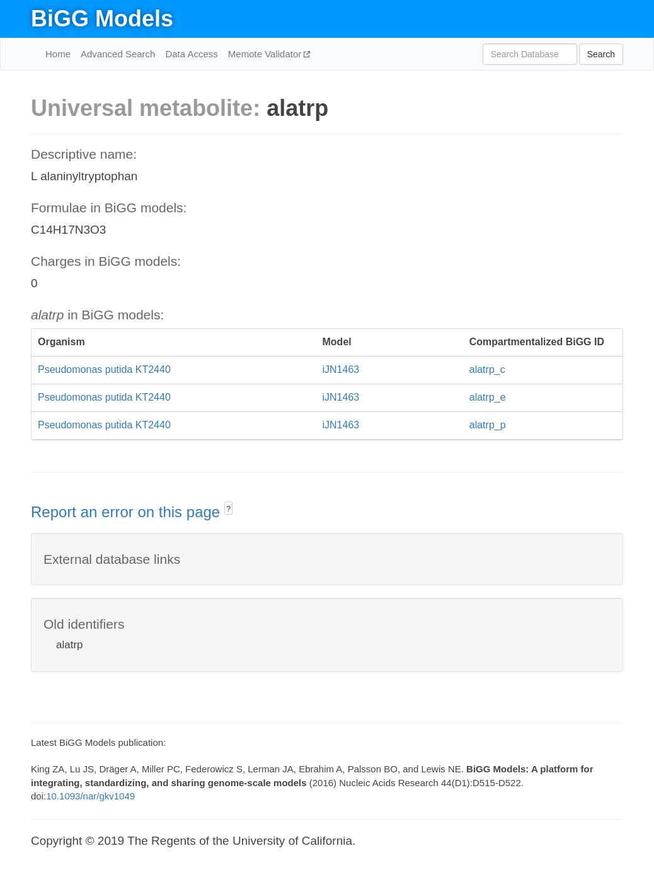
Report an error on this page (127, 511)
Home (58, 54)
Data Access (191, 54)
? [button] (228, 509)
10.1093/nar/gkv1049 (90, 796)
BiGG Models (102, 18)
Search (601, 54)
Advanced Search (118, 54)
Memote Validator (266, 54)
